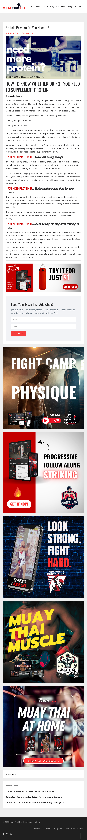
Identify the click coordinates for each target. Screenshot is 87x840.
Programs (54, 6)
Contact (77, 6)
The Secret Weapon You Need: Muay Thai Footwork (30, 791)
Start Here (35, 6)
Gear (63, 6)
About (45, 6)
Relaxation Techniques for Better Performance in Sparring (34, 797)
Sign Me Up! (18, 333)
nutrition (10, 33)
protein (18, 33)
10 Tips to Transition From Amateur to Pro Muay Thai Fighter (35, 802)
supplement (27, 33)
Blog (70, 6)
